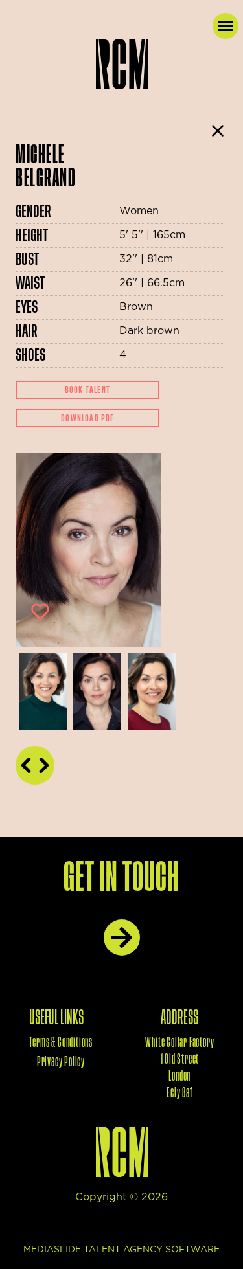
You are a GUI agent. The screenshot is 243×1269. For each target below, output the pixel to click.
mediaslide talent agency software (121, 1249)
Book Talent (87, 390)
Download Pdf (87, 418)
